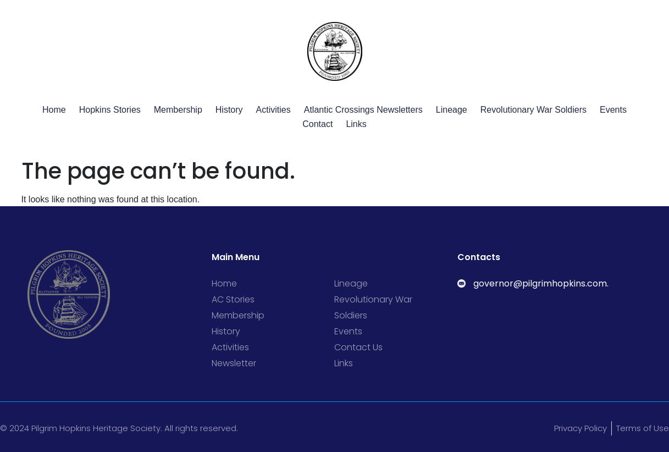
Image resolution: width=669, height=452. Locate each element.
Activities (273, 109)
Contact (317, 124)
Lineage (451, 109)
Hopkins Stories (110, 109)
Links (356, 124)
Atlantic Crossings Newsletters (363, 109)
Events (613, 109)
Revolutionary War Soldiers (533, 109)
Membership (178, 109)
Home (54, 109)
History (229, 109)
